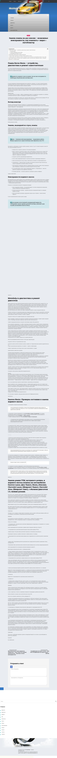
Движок (3, 714)
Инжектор (4, 718)
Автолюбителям (13, 30)
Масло (11, 27)
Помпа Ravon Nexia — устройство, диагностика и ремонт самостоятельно (22, 50)
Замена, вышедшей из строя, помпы (16, 52)
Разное (28, 35)
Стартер (3, 734)
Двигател (3, 710)
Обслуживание (4, 725)
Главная (10, 1)
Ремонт (11, 20)
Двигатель (12, 22)
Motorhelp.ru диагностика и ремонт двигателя (17, 54)
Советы (3, 732)
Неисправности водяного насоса (16, 53)
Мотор (11, 25)
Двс (2, 716)
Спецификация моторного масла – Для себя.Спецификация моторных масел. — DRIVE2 (39, 652)
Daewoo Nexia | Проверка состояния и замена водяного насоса (20, 55)
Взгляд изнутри (13, 51)
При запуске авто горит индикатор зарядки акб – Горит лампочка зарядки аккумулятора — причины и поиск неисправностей (18, 652)
